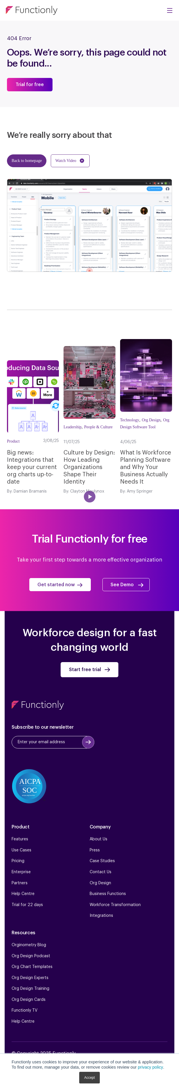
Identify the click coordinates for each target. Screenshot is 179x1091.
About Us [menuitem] (98, 839)
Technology (129, 420)
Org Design (151, 420)
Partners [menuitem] (20, 883)
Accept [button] (89, 1078)
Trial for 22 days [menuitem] (27, 905)
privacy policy (150, 1067)
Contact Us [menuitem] (100, 872)
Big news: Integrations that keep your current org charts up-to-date (32, 467)
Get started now (56, 584)
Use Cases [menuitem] (21, 850)
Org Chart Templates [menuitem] (32, 967)
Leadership (73, 427)
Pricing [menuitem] (18, 861)
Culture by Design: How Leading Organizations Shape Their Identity (89, 467)
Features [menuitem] (20, 839)
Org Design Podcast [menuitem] (31, 956)
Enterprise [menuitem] (21, 872)
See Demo (122, 584)
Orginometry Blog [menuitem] (29, 945)
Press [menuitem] (95, 850)
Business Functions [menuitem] (108, 894)
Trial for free (30, 85)
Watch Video (65, 160)
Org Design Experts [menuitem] (30, 978)
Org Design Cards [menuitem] (29, 1000)
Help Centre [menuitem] (23, 894)
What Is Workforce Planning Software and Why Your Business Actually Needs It (145, 467)
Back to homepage (27, 160)
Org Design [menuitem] (100, 883)
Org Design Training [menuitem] (30, 989)
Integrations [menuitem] (101, 916)
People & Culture (98, 427)
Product (13, 441)
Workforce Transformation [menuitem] (115, 905)
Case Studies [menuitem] (102, 861)
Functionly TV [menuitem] (24, 1011)
